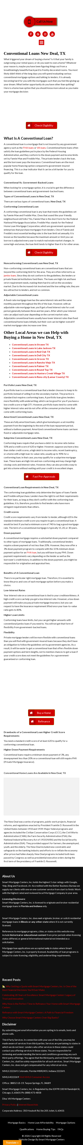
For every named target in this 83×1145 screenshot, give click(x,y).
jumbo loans (10, 275)
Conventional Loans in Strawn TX (30, 344)
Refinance (44, 721)
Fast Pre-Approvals (44, 476)
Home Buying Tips (45, 1129)
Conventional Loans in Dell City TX (31, 355)
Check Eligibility (44, 125)
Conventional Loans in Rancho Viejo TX (33, 362)
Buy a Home (44, 712)
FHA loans (28, 147)
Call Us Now (42, 21)
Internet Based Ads (28, 1104)
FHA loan (31, 552)
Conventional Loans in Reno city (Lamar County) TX (40, 376)
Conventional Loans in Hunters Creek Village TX (38, 373)
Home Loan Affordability (41, 1122)
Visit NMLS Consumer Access (34, 1076)
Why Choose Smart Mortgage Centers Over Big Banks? (30, 1017)
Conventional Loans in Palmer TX (30, 366)
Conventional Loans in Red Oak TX (31, 351)
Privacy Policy (9, 1104)
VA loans (41, 147)
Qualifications (27, 1129)
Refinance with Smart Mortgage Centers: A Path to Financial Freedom (37, 1012)
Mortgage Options (65, 1122)
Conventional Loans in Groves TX (30, 358)
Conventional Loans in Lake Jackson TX (33, 348)
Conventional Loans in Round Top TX (32, 369)
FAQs (60, 1129)
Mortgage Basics (17, 1122)
